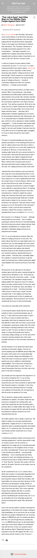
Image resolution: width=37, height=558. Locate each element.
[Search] (34, 4)
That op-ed (31, 68)
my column (9, 34)
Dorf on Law (18, 3)
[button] (34, 17)
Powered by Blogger (18, 554)
